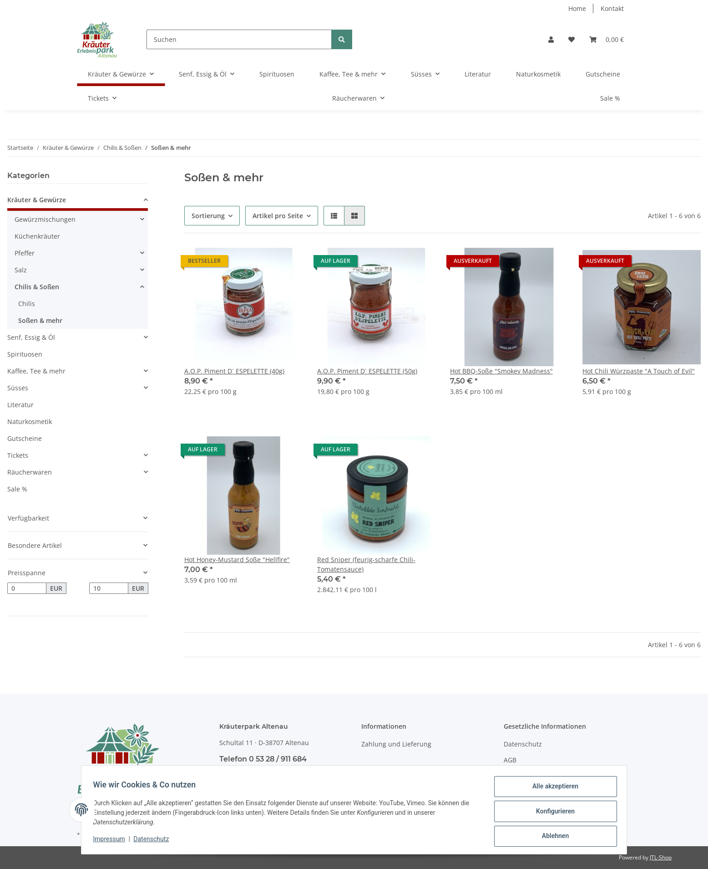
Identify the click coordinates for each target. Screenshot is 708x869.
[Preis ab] (26, 588)
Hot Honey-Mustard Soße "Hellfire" (237, 559)
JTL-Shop (661, 857)
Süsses (17, 387)
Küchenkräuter (37, 236)
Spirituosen (24, 354)
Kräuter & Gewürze (36, 199)
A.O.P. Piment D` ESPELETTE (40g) (234, 371)
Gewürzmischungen (45, 219)
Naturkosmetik (29, 421)
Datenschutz (523, 744)
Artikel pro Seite (278, 215)
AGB (510, 760)
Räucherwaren (29, 472)
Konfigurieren (552, 813)
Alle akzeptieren (552, 789)
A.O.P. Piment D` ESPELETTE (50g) (367, 371)
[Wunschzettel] (571, 39)
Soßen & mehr (40, 320)
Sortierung (208, 215)
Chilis (26, 303)
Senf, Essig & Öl (31, 337)
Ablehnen (552, 836)
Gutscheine (24, 438)
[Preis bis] (108, 588)
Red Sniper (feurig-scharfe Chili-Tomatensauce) (366, 564)
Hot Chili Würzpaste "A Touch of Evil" (638, 371)
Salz (21, 270)
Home (577, 8)
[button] (551, 39)
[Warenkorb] (606, 39)
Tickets (17, 455)
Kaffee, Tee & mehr (36, 371)
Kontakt (612, 8)
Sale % (17, 489)
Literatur (20, 404)
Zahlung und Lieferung (396, 744)
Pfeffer (25, 253)
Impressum (112, 840)
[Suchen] (239, 39)
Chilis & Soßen (37, 286)
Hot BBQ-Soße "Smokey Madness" (501, 371)
